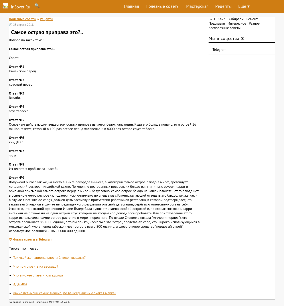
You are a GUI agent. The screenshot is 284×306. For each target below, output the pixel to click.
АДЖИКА (20, 285)
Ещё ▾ (244, 6)
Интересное (237, 23)
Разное (254, 23)
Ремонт (251, 19)
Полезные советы (162, 6)
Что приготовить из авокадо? (35, 267)
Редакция (27, 302)
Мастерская (197, 6)
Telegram (220, 49)
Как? (221, 19)
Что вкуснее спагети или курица (38, 276)
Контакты (14, 302)
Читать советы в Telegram (33, 239)
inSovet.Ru (15, 6)
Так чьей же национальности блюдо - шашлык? (49, 258)
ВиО (212, 19)
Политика (40, 302)
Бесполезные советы (225, 28)
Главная (131, 6)
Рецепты (223, 6)
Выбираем (236, 19)
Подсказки (217, 23)
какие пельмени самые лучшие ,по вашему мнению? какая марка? (64, 294)
